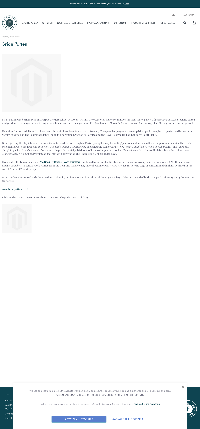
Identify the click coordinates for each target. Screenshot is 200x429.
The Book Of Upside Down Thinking (59, 162)
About (9, 394)
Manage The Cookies (127, 419)
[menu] (99, 23)
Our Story (10, 400)
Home (5, 36)
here (126, 3)
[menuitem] (30, 23)
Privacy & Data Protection (147, 404)
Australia (189, 14)
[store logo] (9, 23)
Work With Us (12, 409)
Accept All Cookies (79, 419)
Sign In (176, 14)
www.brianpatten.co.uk (15, 189)
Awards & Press (12, 413)
